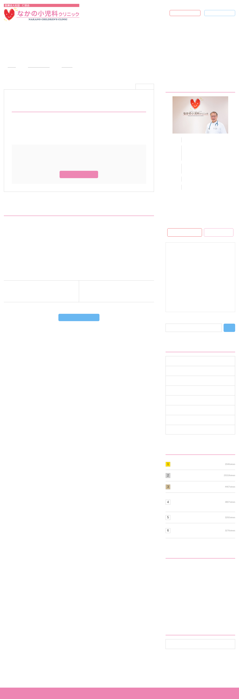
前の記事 (43, 291)
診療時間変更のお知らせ (203, 463)
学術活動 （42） (180, 399)
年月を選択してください (185, 643)
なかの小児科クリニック (120, 693)
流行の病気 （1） (181, 409)
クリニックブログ (36, 66)
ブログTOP (221, 13)
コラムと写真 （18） (183, 370)
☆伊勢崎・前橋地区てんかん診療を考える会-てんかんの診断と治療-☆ (57, 260)
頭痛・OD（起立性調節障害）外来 (194, 610)
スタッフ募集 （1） (183, 380)
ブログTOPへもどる (81, 317)
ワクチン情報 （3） (183, 390)
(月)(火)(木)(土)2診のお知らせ (203, 486)
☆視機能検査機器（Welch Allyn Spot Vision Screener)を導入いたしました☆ (203, 502)
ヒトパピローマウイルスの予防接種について (203, 530)
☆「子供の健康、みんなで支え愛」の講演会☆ (40, 234)
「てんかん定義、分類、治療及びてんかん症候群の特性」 (48, 252)
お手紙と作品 (180, 576)
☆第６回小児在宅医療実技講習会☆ (33, 243)
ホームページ (187, 13)
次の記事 (114, 291)
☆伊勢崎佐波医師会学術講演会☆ (31, 226)
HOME (11, 66)
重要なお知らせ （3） (184, 429)
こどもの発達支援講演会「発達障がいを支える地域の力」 (202, 598)
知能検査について (203, 517)
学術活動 (65, 66)
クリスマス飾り (182, 585)
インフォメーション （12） (188, 360)
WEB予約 (220, 232)
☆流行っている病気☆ (203, 475)
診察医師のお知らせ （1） (187, 419)
